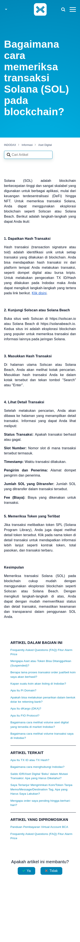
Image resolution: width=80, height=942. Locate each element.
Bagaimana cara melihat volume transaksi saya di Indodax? (42, 736)
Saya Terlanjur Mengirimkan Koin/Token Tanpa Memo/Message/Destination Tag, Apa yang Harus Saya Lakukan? (41, 789)
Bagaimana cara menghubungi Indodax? (37, 766)
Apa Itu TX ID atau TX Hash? (29, 760)
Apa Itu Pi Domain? (23, 690)
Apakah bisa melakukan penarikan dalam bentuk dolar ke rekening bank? (42, 699)
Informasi (27, 145)
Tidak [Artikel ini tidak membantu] (53, 871)
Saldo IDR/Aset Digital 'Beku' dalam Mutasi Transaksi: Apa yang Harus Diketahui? (39, 776)
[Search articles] (28, 155)
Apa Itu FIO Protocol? (24, 715)
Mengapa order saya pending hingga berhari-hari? (40, 803)
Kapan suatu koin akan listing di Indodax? (38, 683)
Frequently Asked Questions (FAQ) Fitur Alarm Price (41, 652)
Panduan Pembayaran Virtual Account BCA (39, 827)
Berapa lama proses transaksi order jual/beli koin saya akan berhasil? (43, 674)
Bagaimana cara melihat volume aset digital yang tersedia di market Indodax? (39, 724)
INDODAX (10, 145)
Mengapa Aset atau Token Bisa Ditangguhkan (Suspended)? (40, 663)
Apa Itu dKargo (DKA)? (25, 708)
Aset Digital (45, 145)
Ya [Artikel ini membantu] (29, 871)
